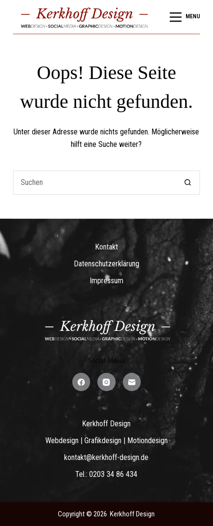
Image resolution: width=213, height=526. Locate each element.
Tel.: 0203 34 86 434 (106, 474)
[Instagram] (106, 382)
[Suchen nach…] (94, 183)
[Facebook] (81, 382)
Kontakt (106, 246)
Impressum (106, 280)
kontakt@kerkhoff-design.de (106, 457)
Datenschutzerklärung (106, 263)
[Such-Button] (188, 183)
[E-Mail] (132, 382)
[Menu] (185, 17)
